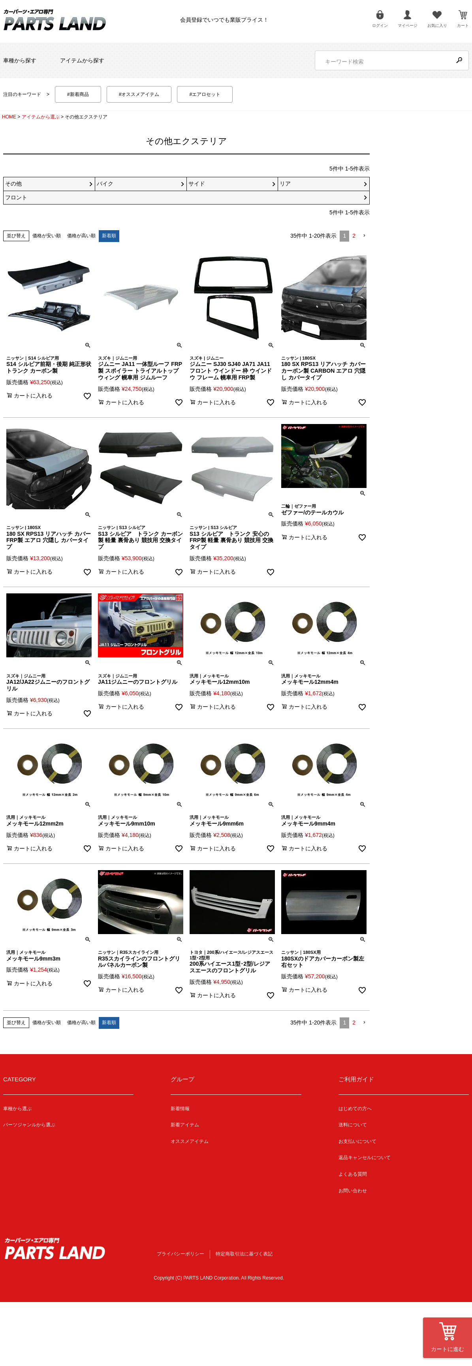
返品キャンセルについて (364, 1157)
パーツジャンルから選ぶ (29, 1125)
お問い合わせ (352, 1190)
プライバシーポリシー (180, 1254)
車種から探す (19, 60)
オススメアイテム (190, 1141)
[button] (364, 236)
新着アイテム (185, 1125)
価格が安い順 (46, 235)
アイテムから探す (82, 60)
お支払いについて (357, 1141)
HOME (9, 117)
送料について (352, 1125)
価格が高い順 (81, 235)
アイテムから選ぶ (41, 117)
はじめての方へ (355, 1108)
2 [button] (353, 236)
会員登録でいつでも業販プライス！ (224, 20)
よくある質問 (352, 1174)
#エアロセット (204, 94)
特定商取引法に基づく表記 (244, 1254)
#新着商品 (78, 94)
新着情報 (180, 1108)
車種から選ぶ (17, 1108)
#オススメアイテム (139, 94)
